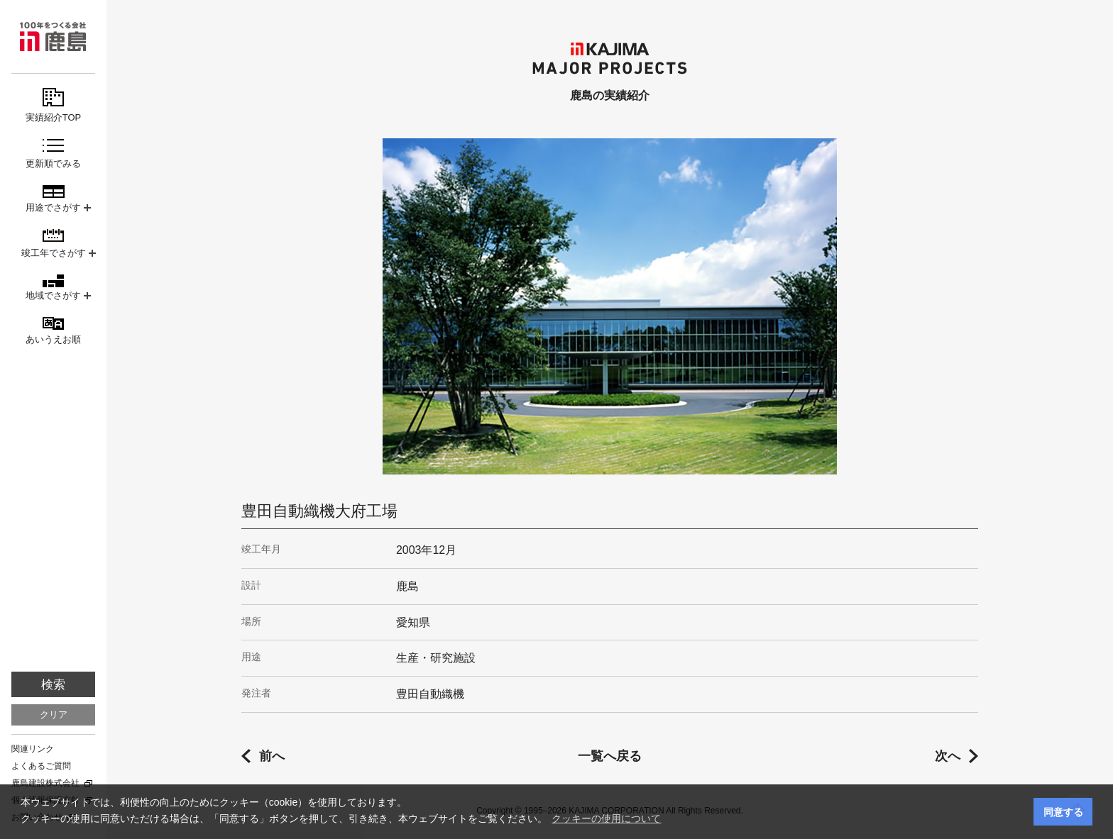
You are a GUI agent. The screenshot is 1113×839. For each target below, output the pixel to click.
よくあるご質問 (41, 766)
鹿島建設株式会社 (45, 783)
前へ (272, 756)
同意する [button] (1063, 812)
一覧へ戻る (610, 756)
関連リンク (32, 749)
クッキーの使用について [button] (606, 818)
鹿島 (53, 36)
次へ (947, 756)
